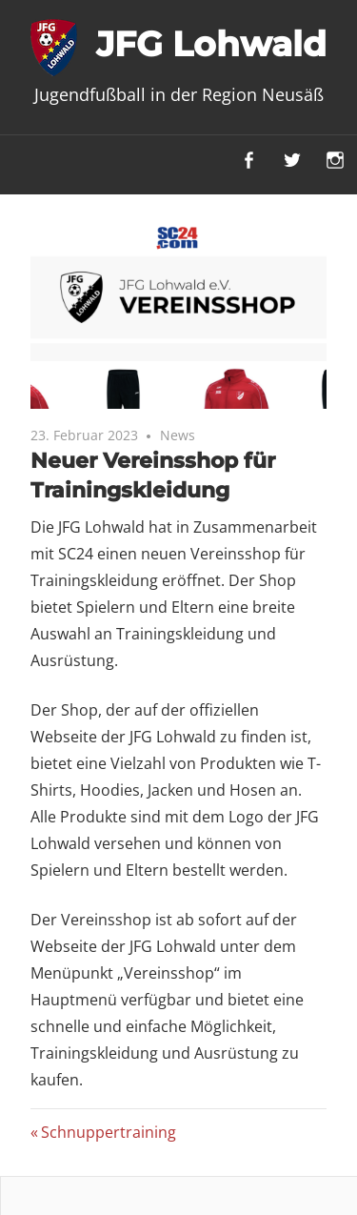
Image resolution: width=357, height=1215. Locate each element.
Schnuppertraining (108, 1132)
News (177, 435)
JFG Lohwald (211, 44)
